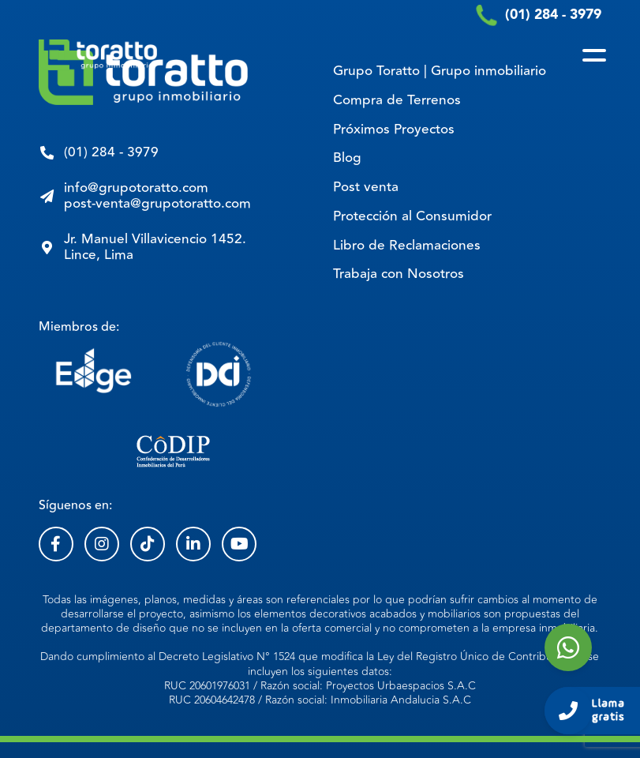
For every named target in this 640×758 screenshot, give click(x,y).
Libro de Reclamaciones (407, 245)
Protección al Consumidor (412, 216)
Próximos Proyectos (394, 129)
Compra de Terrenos (397, 100)
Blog (347, 158)
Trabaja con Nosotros (398, 274)
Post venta (366, 187)
